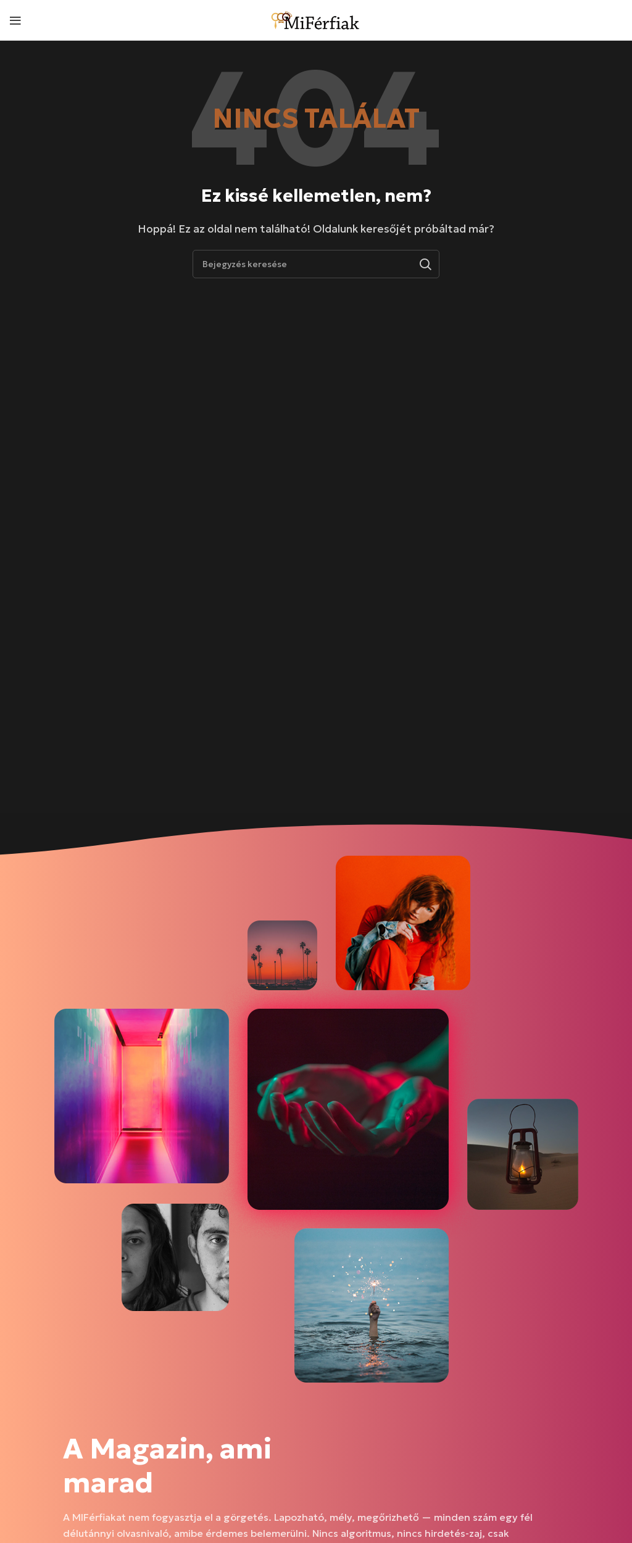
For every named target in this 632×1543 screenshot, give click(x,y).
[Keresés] (316, 264)
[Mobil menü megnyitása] (15, 20)
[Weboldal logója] (316, 18)
